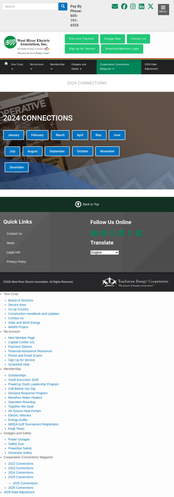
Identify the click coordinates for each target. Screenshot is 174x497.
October (82, 151)
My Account (36, 66)
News (10, 243)
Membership (57, 66)
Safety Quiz (16, 444)
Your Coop (17, 66)
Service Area (17, 305)
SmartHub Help (19, 364)
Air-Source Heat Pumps (24, 411)
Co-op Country (18, 309)
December (17, 167)
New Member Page (21, 337)
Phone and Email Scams (25, 355)
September (57, 151)
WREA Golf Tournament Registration (33, 424)
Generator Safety (20, 453)
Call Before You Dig (21, 388)
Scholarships (17, 375)
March (60, 135)
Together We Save (21, 406)
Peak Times (16, 428)
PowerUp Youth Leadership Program (33, 384)
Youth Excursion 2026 (23, 380)
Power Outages (19, 439)
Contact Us (14, 233)
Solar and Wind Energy (24, 322)
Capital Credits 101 (21, 342)
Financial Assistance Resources (30, 351)
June (117, 135)
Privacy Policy (16, 261)
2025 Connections (20, 477)
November (107, 151)
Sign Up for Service (21, 360)
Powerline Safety (20, 448)
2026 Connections (20, 487)
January (13, 135)
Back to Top (91, 204)
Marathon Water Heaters (25, 397)
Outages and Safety (78, 66)
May (99, 135)
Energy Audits (17, 420)
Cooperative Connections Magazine (114, 66)
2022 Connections (20, 463)
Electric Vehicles (19, 415)
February (37, 135)
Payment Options (20, 346)
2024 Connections (20, 472)
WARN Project (18, 327)
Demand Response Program (28, 393)
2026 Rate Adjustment (151, 66)
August (33, 151)
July (12, 151)
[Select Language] (104, 252)
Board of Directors (20, 300)
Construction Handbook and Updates (33, 313)
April (80, 135)
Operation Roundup (21, 402)
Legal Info (13, 252)
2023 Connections (20, 468)
